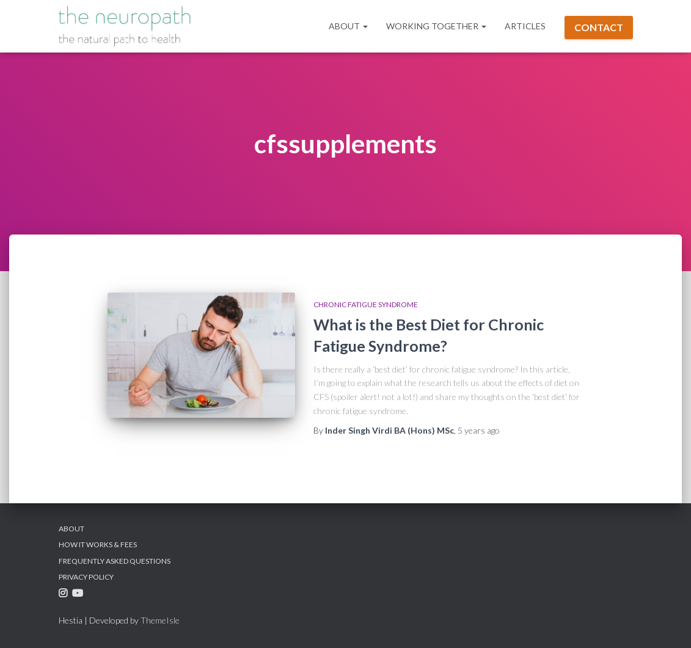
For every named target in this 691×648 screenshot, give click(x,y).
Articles (525, 26)
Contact (598, 27)
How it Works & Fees (98, 544)
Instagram (64, 595)
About (348, 26)
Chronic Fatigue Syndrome (365, 304)
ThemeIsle (160, 620)
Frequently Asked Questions (114, 561)
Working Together (436, 26)
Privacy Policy (86, 576)
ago (479, 430)
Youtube (79, 595)
